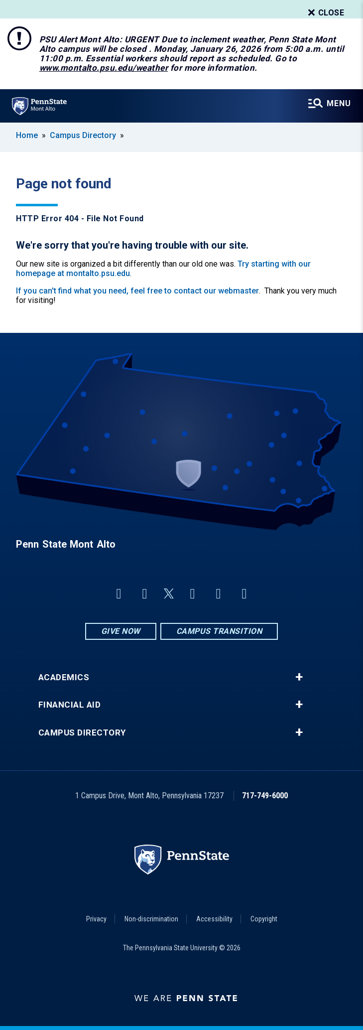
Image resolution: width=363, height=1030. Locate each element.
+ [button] (299, 677)
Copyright (263, 919)
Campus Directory (83, 135)
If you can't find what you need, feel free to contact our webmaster (137, 290)
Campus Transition (219, 631)
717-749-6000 (265, 795)
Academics (64, 677)
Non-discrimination (151, 919)
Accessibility (214, 919)
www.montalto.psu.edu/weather (103, 68)
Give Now (120, 631)
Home (27, 135)
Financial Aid (69, 705)
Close (325, 13)
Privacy (96, 919)
